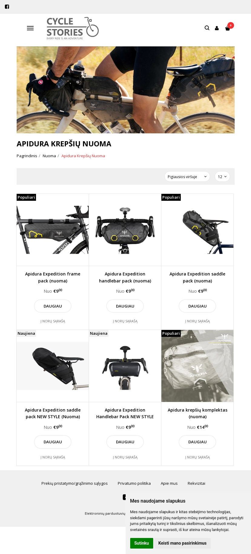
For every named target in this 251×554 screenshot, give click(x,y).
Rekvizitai (196, 483)
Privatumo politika (134, 483)
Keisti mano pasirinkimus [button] (182, 543)
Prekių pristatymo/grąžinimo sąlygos (74, 483)
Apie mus (169, 483)
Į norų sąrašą (53, 321)
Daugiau (53, 306)
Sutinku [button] (141, 543)
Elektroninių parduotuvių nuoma (111, 513)
